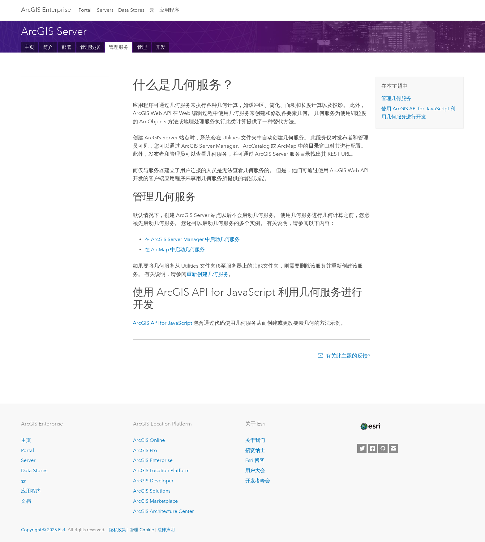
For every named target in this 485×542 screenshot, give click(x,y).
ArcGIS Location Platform (161, 470)
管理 (142, 47)
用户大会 (255, 470)
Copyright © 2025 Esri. (44, 529)
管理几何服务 (396, 98)
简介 (48, 47)
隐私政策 (117, 529)
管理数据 (90, 47)
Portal (85, 10)
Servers (105, 10)
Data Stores (131, 10)
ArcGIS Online (149, 440)
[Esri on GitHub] (383, 448)
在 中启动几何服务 (192, 239)
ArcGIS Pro (145, 450)
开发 (160, 47)
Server (28, 460)
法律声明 (166, 529)
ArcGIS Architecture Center (163, 511)
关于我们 (255, 440)
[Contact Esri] (393, 448)
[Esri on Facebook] (372, 448)
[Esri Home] (370, 426)
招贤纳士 (255, 450)
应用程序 (169, 10)
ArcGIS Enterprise (46, 9)
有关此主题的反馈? (348, 356)
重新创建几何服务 (208, 274)
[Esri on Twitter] (362, 448)
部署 (66, 47)
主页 (29, 47)
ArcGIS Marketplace (155, 501)
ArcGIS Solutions (151, 491)
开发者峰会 (257, 481)
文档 (26, 501)
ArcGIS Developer (153, 481)
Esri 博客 (254, 460)
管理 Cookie (142, 529)
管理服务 (118, 47)
